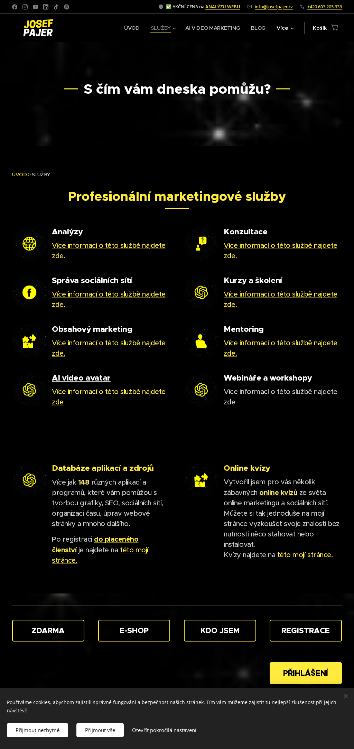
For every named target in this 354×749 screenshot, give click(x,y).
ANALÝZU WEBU (222, 6)
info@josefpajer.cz (274, 6)
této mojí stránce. (305, 555)
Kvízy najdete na (250, 555)
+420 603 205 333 (324, 6)
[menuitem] (130, 28)
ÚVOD (19, 174)
